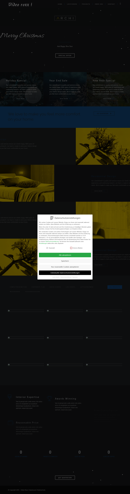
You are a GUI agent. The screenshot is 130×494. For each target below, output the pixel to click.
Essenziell (50, 248)
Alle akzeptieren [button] (65, 255)
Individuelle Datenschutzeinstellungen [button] (65, 273)
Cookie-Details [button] (56, 277)
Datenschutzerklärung (52, 241)
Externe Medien (76, 248)
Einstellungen (43, 243)
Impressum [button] (75, 277)
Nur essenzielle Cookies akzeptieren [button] (65, 267)
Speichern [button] (65, 261)
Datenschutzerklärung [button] (66, 277)
